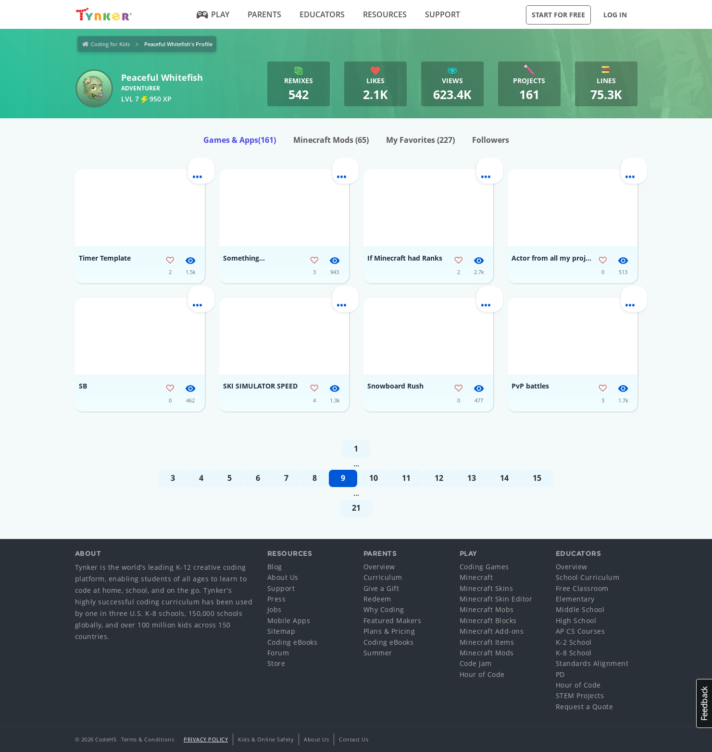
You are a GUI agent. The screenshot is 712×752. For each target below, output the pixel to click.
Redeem (377, 598)
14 (504, 478)
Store (276, 663)
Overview (379, 566)
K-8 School (574, 652)
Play (212, 14)
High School (576, 620)
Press (276, 598)
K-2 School (574, 642)
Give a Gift (381, 588)
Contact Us (353, 739)
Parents (264, 14)
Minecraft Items (487, 642)
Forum (278, 652)
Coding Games (484, 566)
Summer (377, 652)
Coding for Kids (110, 44)
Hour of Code (482, 674)
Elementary (575, 598)
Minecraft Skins (486, 588)
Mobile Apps (289, 620)
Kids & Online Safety (266, 739)
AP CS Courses (580, 631)
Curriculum (382, 577)
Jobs (274, 609)
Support (442, 14)
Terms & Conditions (147, 739)
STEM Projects (580, 695)
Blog (274, 566)
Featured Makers (392, 620)
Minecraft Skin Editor (496, 598)
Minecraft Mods (331, 140)
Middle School (580, 609)
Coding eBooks (292, 642)
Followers (490, 140)
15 (537, 478)
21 (356, 507)
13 (471, 478)
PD (560, 674)
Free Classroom (582, 588)
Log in (615, 14)
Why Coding (383, 609)
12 (439, 478)
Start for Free (558, 14)
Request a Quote (584, 706)
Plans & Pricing (389, 631)
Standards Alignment (592, 663)
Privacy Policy (206, 739)
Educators (322, 14)
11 (406, 478)
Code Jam (476, 663)
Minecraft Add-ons (492, 631)
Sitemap (281, 631)
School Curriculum (588, 577)
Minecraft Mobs (487, 609)
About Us (283, 577)
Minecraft (476, 577)
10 (373, 478)
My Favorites (420, 140)
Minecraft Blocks (488, 620)
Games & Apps (239, 140)
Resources (385, 14)
